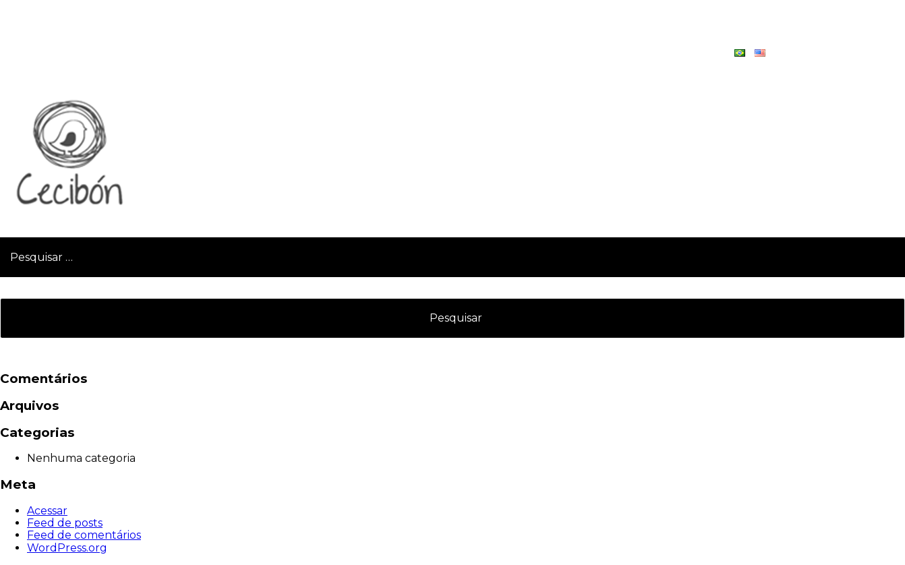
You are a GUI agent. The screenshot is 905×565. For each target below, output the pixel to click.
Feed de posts (65, 522)
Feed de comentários (84, 535)
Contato (810, 53)
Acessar (47, 510)
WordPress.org (67, 547)
